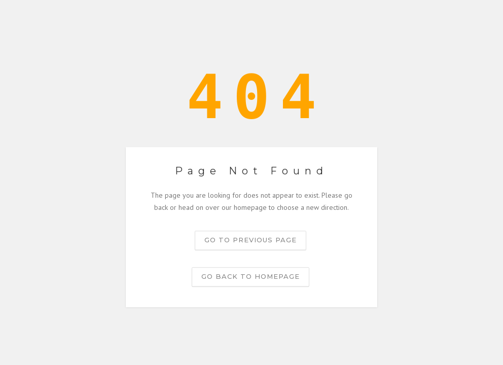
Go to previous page (250, 240)
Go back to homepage (250, 276)
